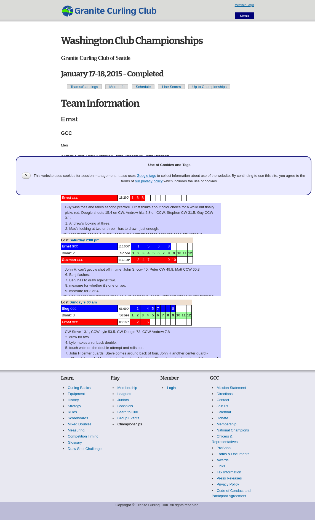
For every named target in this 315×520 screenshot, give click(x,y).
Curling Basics (79, 388)
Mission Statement (231, 388)
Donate (222, 418)
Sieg (65, 308)
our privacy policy (148, 181)
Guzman (69, 260)
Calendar (224, 412)
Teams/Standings (84, 87)
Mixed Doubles (80, 424)
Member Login (244, 5)
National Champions (233, 430)
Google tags (146, 176)
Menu (244, 16)
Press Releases (229, 478)
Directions (225, 394)
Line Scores (171, 87)
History (73, 400)
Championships (130, 424)
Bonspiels (125, 406)
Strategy (74, 406)
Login (171, 388)
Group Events (129, 418)
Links (221, 466)
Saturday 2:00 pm (84, 240)
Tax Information (229, 472)
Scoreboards (78, 418)
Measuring (76, 430)
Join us (222, 406)
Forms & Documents (233, 454)
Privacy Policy (228, 484)
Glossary (75, 442)
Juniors (123, 400)
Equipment (76, 394)
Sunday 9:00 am (83, 302)
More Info (116, 87)
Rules (72, 412)
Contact (223, 400)
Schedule (143, 87)
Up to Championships (209, 87)
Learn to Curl (128, 412)
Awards (223, 460)
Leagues (124, 394)
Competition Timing (83, 436)
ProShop (224, 448)
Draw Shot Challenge (85, 449)
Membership (127, 388)
